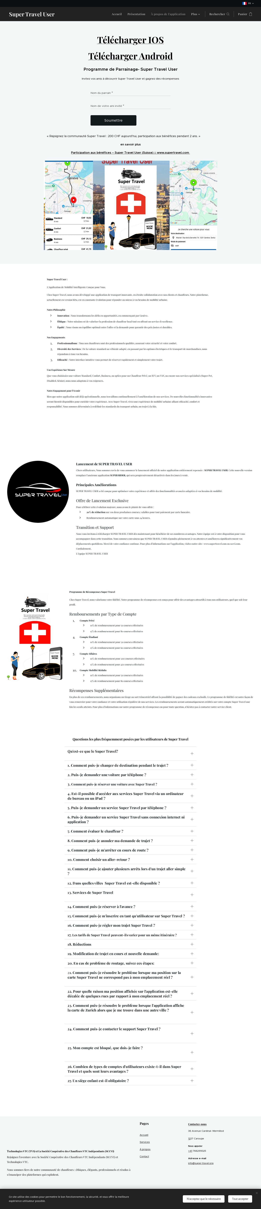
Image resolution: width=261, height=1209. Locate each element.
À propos (145, 1149)
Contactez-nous (197, 1124)
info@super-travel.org (200, 1163)
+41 (190, 1150)
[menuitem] (118, 14)
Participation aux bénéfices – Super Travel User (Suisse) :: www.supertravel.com (130, 152)
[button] (219, 14)
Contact (144, 1156)
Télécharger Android (130, 56)
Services (145, 1142)
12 (189, 1138)
